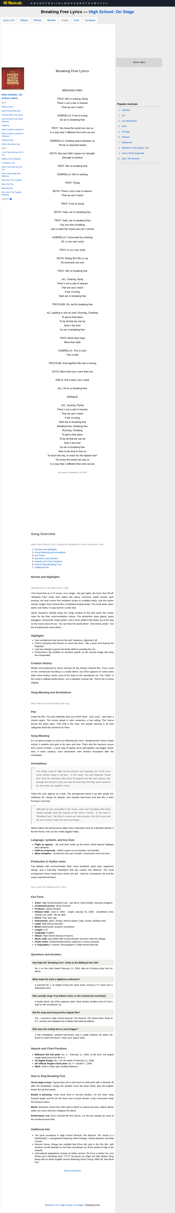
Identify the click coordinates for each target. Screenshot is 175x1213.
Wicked (125, 137)
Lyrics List (8, 20)
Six (123, 115)
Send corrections (72, 1170)
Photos (38, 20)
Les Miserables (129, 121)
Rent (124, 126)
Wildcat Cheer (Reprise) (11, 159)
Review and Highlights (46, 549)
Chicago (126, 131)
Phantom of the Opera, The (135, 147)
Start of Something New (11, 111)
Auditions (5, 125)
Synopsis (90, 20)
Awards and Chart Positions (48, 561)
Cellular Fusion (8, 140)
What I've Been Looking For (13, 130)
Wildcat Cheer (7, 107)
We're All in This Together (12, 180)
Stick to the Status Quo (11, 144)
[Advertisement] (58, 46)
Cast (76, 20)
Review (51, 20)
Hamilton (126, 110)
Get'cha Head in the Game (12, 115)
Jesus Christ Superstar (133, 153)
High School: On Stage (111, 11)
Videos (24, 20)
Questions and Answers (46, 558)
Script (64, 20)
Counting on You (8, 163)
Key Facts (40, 555)
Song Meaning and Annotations (50, 552)
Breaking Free (7, 188)
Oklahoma (127, 142)
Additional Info (42, 567)
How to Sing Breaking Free (48, 564)
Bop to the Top (7, 184)
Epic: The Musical (130, 158)
